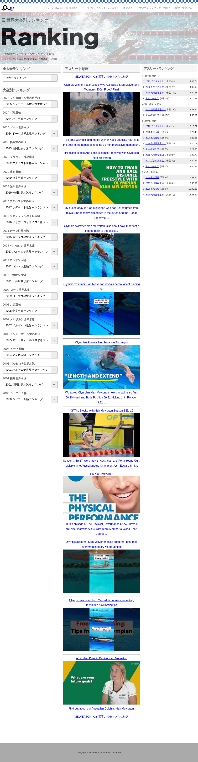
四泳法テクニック (96, 8)
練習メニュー (130, 8)
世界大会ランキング (150, 8)
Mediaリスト (114, 8)
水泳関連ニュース (75, 8)
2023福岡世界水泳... (155, 109)
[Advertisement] (29, 459)
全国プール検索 (171, 8)
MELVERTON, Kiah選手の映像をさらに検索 (102, 76)
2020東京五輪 (152, 132)
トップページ (46, 8)
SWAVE (59, 8)
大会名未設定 (152, 98)
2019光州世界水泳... (155, 92)
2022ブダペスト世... (155, 81)
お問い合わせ (188, 8)
